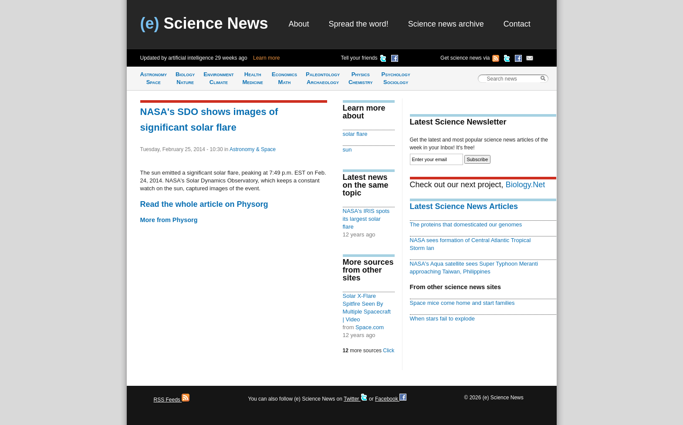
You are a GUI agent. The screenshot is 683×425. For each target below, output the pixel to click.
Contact (517, 24)
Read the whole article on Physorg (204, 204)
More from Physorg (169, 219)
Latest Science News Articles (464, 206)
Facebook (390, 399)
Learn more (266, 58)
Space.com (369, 327)
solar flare (355, 134)
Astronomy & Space (253, 149)
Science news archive (446, 24)
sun (347, 149)
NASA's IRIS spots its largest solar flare (366, 219)
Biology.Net (525, 184)
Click (388, 350)
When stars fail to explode (442, 318)
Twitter (356, 399)
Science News (204, 23)
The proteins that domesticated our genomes (466, 224)
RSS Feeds (172, 400)
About (299, 24)
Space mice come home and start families (462, 303)
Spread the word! (359, 24)
